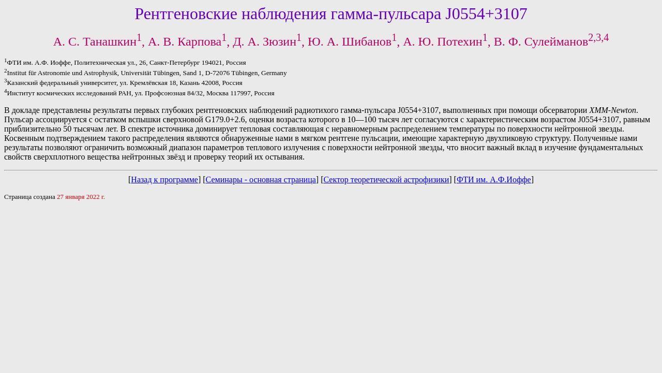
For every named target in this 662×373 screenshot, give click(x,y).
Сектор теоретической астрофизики (386, 179)
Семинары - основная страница (261, 179)
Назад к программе (164, 179)
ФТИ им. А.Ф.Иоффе (494, 179)
